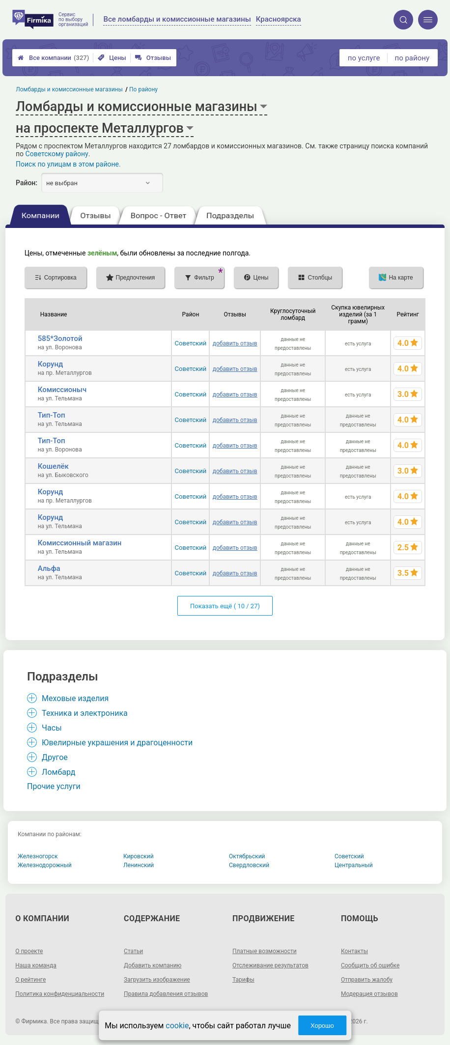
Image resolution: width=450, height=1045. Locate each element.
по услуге (364, 58)
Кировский (138, 856)
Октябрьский (247, 856)
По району (143, 89)
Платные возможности (264, 951)
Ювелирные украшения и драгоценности (117, 742)
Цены (112, 57)
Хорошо (322, 1025)
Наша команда (35, 965)
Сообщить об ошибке (370, 965)
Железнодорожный (45, 865)
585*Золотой (60, 338)
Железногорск (38, 856)
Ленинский (138, 865)
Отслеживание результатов (270, 965)
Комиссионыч (62, 389)
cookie (177, 1025)
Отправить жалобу (367, 979)
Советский (191, 343)
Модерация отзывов (369, 993)
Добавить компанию (152, 965)
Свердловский (249, 865)
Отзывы (153, 57)
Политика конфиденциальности (59, 993)
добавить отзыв (235, 343)
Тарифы (243, 979)
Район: (26, 183)
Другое (55, 757)
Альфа (49, 568)
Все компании (53, 57)
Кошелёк (53, 466)
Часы (51, 728)
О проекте (29, 951)
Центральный (354, 865)
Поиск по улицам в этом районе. (68, 164)
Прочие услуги (54, 786)
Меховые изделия (75, 698)
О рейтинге (30, 979)
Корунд (50, 364)
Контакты (354, 951)
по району (412, 58)
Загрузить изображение (157, 979)
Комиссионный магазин (80, 542)
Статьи (133, 951)
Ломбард (58, 772)
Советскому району (57, 154)
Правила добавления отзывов (166, 993)
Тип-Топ (51, 415)
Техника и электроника (85, 713)
